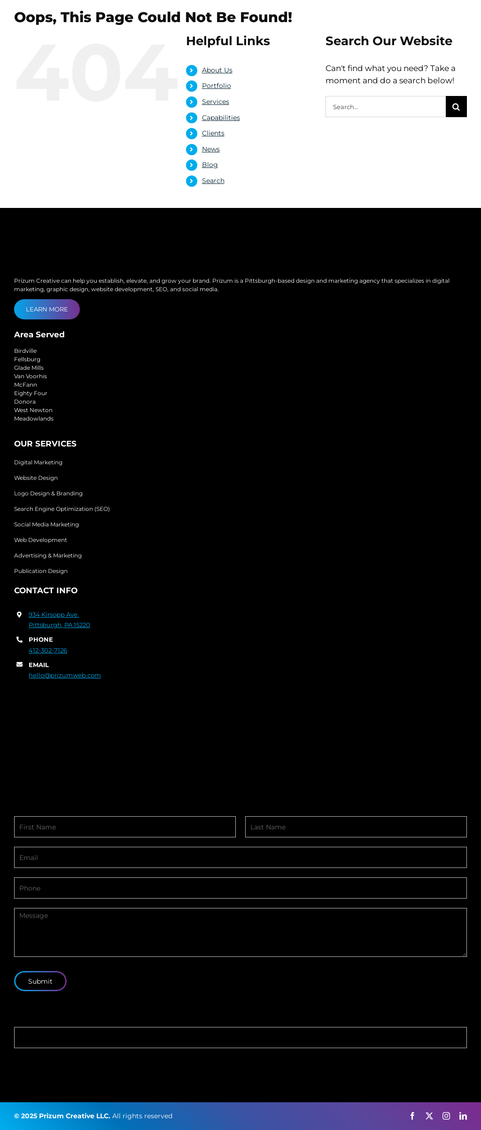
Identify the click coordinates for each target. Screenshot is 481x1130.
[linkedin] (463, 1116)
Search (213, 180)
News (211, 149)
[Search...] (386, 106)
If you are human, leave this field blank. (90, 1020)
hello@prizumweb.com (65, 675)
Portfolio (216, 85)
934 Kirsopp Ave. (54, 614)
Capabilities (221, 117)
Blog (210, 164)
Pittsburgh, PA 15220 (59, 625)
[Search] (456, 106)
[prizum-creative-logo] (68, 20)
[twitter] (429, 1116)
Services (215, 101)
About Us (217, 70)
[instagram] (446, 1116)
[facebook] (412, 1116)
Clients (213, 133)
